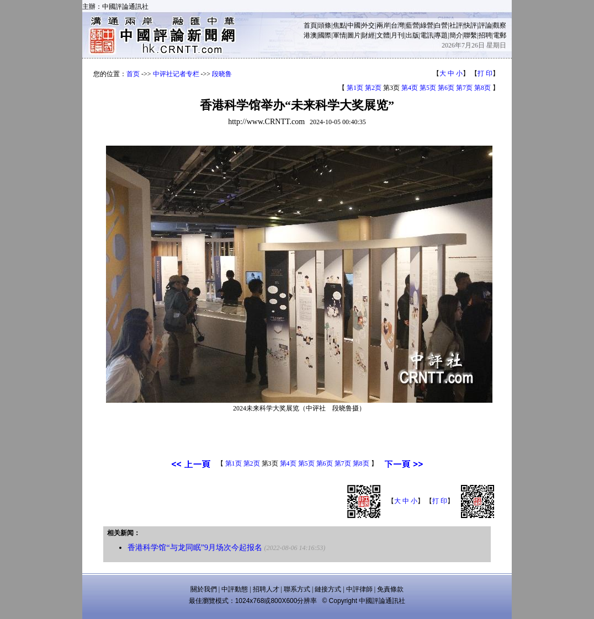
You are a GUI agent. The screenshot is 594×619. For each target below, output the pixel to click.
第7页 (464, 88)
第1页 (355, 88)
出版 (412, 35)
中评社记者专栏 (176, 74)
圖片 (353, 35)
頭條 (324, 25)
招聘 (485, 35)
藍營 (412, 25)
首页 (133, 74)
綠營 (426, 25)
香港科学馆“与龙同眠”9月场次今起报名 (195, 547)
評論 (485, 25)
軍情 (339, 35)
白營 (441, 25)
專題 (441, 35)
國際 (324, 35)
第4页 (409, 88)
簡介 (456, 35)
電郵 (499, 35)
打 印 (485, 73)
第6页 (446, 88)
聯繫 (470, 35)
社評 (456, 25)
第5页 (428, 88)
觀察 (499, 25)
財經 (368, 35)
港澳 (310, 35)
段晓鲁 (222, 74)
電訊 (426, 35)
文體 (383, 35)
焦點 (339, 25)
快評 (470, 25)
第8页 (482, 88)
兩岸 (383, 25)
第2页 (373, 88)
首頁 (310, 25)
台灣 (397, 25)
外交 (368, 25)
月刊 (397, 35)
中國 (353, 25)
